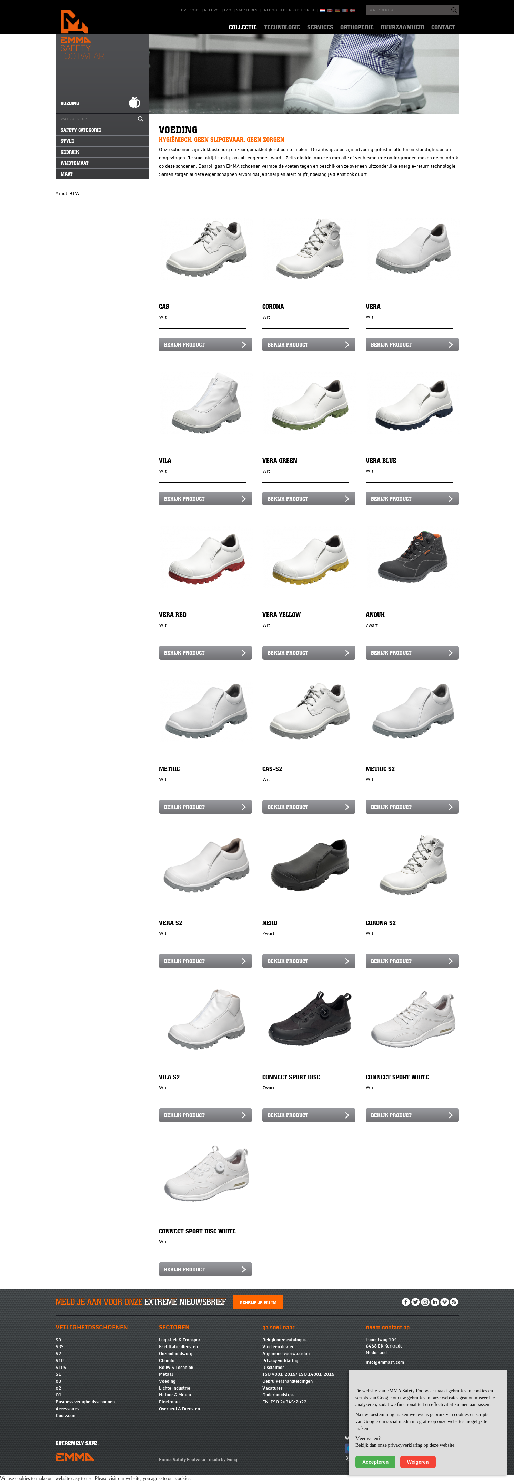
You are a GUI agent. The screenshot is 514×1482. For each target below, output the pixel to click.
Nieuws (211, 10)
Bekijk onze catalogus (284, 1347)
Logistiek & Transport (180, 1347)
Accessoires (67, 1416)
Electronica (170, 1409)
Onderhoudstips (278, 1402)
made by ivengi (224, 1466)
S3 (58, 1347)
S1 (58, 1381)
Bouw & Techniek (176, 1374)
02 (58, 1395)
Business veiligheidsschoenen (85, 1409)
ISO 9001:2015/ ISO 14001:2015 (298, 1381)
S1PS (61, 1374)
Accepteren (375, 1462)
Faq (227, 10)
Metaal (166, 1381)
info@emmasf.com (385, 1369)
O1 (58, 1402)
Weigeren (418, 1462)
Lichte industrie (174, 1395)
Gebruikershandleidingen (287, 1388)
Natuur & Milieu (175, 1402)
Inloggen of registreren (288, 10)
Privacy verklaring (280, 1367)
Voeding (167, 1388)
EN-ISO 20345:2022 (284, 1409)
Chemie (166, 1367)
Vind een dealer (278, 1354)
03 (58, 1388)
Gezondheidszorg (175, 1361)
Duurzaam (65, 1423)
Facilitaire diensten (178, 1354)
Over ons (190, 10)
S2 (58, 1361)
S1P (60, 1367)
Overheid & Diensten (179, 1416)
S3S (60, 1354)
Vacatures (246, 10)
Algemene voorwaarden (286, 1361)
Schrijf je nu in (258, 1309)
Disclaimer (273, 1374)
